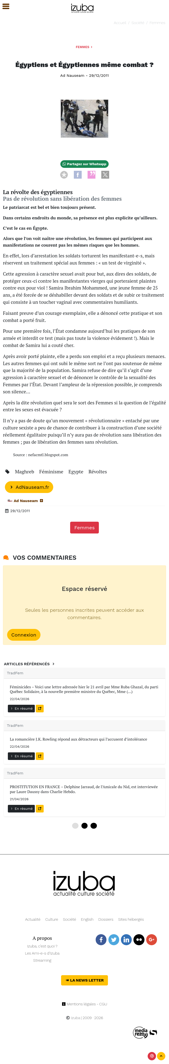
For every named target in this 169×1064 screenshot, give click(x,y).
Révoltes (98, 471)
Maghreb (25, 471)
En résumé (21, 708)
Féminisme (52, 471)
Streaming (42, 960)
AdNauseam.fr (29, 487)
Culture (51, 919)
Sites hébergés (131, 919)
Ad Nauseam (72, 75)
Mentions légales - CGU (84, 1004)
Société (137, 22)
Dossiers (105, 919)
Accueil (120, 22)
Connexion (23, 635)
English (87, 919)
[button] (3, 6)
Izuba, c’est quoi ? (42, 946)
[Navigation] (82, 7)
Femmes (157, 22)
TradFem (15, 673)
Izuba (73, 1017)
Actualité (32, 919)
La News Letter (84, 980)
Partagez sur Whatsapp (84, 164)
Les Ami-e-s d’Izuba (42, 953)
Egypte (76, 471)
